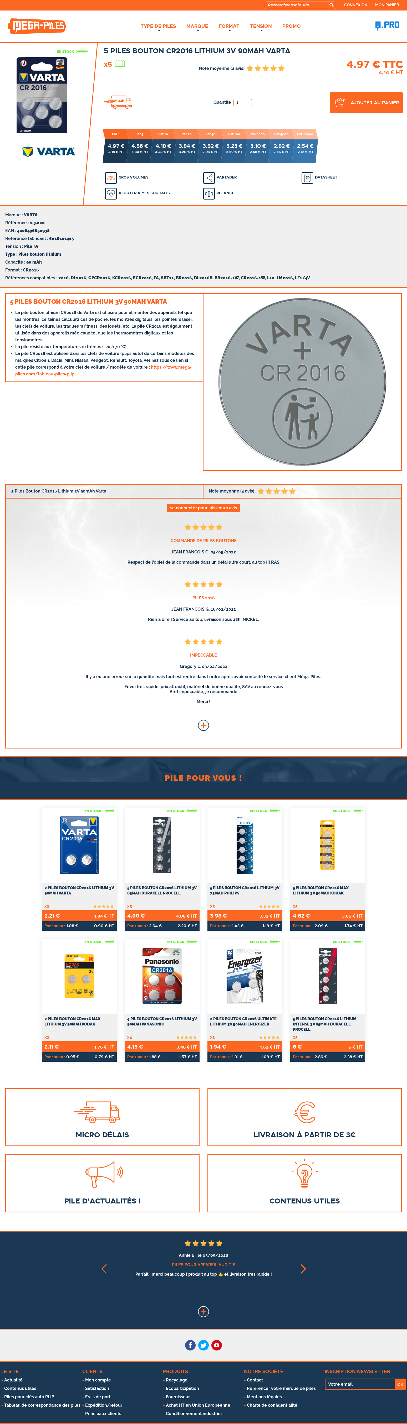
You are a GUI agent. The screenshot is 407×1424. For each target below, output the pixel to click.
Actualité (13, 1380)
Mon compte (98, 1380)
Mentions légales (264, 1396)
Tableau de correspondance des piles (42, 1405)
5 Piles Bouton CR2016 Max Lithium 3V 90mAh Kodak (321, 891)
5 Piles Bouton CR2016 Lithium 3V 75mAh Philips (244, 891)
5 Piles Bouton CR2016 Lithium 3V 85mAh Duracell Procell (161, 891)
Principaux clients (103, 1413)
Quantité (232, 102)
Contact (255, 1380)
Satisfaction (97, 1388)
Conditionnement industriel (194, 1413)
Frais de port (97, 1396)
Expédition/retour (103, 1405)
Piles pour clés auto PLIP (29, 1396)
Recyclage (176, 1380)
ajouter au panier (375, 103)
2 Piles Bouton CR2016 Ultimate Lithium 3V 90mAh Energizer (243, 1022)
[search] (331, 5)
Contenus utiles (20, 1388)
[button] (103, 1269)
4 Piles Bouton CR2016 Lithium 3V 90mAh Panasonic (162, 1022)
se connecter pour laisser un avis (203, 507)
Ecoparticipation (182, 1388)
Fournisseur (178, 1396)
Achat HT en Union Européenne (198, 1405)
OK (400, 1384)
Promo (291, 26)
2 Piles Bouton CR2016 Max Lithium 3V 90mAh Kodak (72, 1022)
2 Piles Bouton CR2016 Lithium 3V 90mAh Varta (79, 891)
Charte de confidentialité (272, 1405)
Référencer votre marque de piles (281, 1388)
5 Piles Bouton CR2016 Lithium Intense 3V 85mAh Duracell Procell (325, 1024)
